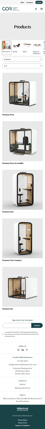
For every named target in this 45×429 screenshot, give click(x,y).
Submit (37, 325)
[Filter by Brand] (22, 59)
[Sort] (22, 65)
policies (12, 336)
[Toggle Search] (36, 9)
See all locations (22, 401)
